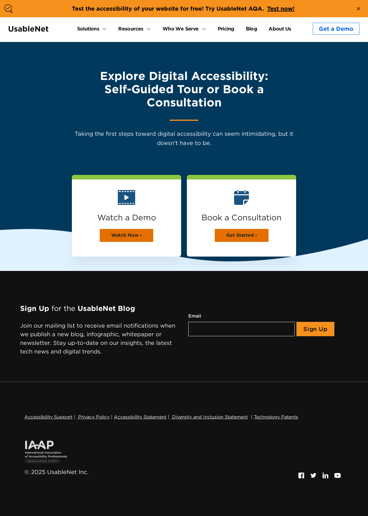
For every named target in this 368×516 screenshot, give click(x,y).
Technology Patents (276, 417)
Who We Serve (180, 29)
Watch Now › (126, 235)
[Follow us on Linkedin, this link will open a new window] (325, 474)
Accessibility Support (48, 417)
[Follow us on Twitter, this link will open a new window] (313, 474)
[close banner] (358, 8)
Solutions (88, 29)
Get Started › (241, 235)
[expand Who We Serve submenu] (202, 29)
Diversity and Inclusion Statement (209, 417)
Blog (251, 29)
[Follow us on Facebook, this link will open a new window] (301, 474)
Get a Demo (336, 28)
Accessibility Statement (140, 417)
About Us (280, 29)
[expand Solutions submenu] (103, 29)
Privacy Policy (93, 417)
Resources (130, 29)
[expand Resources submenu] (147, 29)
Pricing (226, 29)
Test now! (280, 8)
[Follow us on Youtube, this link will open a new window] (337, 474)
